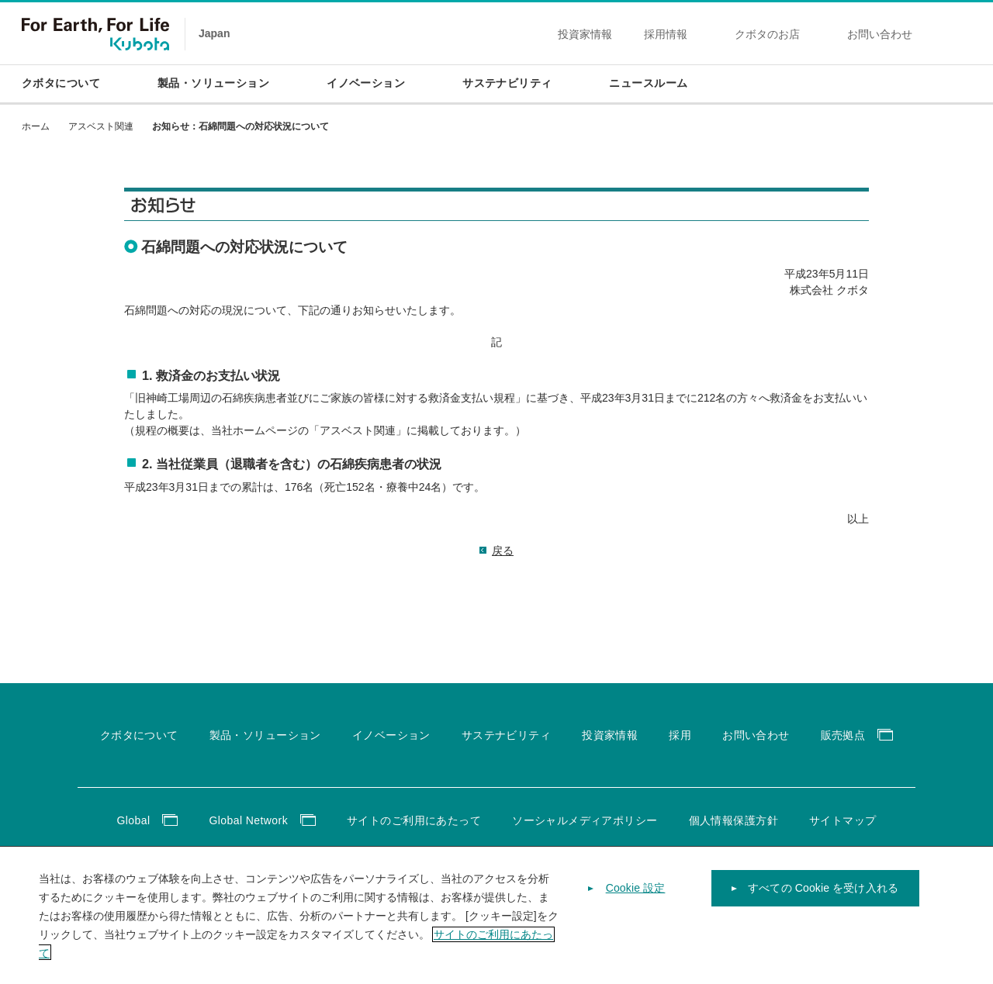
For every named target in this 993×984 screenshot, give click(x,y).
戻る (503, 550)
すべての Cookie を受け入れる (823, 910)
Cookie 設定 (636, 910)
